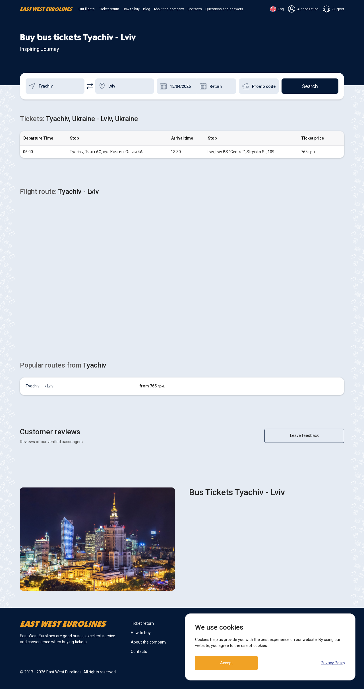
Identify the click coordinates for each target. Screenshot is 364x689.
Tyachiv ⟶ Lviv (39, 386)
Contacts (194, 9)
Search (310, 86)
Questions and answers (224, 9)
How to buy (131, 9)
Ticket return (109, 9)
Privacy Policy (333, 663)
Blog (146, 9)
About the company (169, 9)
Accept (226, 663)
